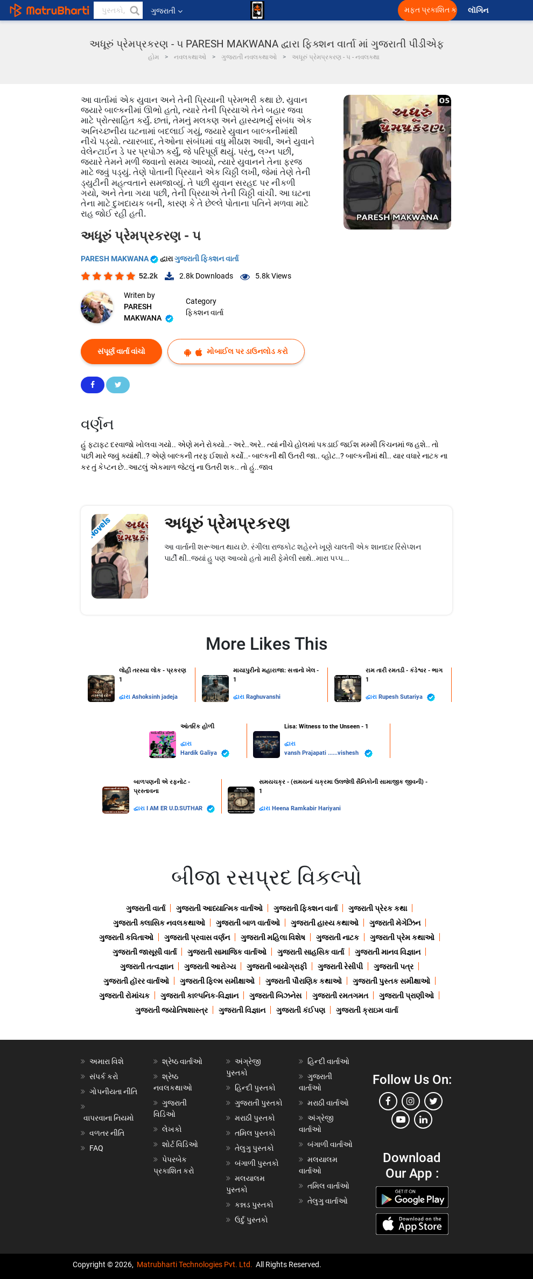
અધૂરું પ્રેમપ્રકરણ (227, 523)
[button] (134, 10)
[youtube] (400, 1119)
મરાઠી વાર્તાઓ (328, 1103)
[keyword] (118, 10)
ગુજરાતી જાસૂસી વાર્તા (145, 952)
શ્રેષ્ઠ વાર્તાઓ (182, 1061)
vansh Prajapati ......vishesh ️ (328, 753)
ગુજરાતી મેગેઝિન (394, 923)
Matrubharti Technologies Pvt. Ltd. (195, 1264)
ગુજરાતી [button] (167, 10)
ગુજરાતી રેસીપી (340, 966)
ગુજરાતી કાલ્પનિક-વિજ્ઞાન (199, 995)
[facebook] (388, 1101)
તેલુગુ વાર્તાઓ (327, 1201)
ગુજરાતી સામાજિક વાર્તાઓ (226, 952)
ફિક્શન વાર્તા (204, 312)
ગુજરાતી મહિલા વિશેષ (273, 937)
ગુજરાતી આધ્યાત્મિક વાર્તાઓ (219, 908)
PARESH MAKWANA (120, 258)
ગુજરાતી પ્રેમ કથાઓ (402, 937)
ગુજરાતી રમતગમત (340, 995)
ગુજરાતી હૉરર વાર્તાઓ (136, 981)
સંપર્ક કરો (103, 1076)
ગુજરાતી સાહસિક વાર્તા (310, 952)
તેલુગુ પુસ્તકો (254, 1148)
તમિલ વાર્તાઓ (328, 1185)
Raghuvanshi (263, 696)
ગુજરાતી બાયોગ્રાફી (277, 966)
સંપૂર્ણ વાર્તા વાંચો (121, 351)
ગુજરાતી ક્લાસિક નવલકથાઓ (159, 923)
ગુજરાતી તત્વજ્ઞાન (146, 966)
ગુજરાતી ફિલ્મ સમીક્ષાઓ (217, 981)
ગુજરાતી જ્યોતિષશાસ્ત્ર (171, 1010)
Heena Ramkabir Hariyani (306, 808)
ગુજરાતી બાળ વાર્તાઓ (248, 923)
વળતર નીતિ (106, 1133)
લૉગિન (479, 10)
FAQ (96, 1148)
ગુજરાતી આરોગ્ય (210, 966)
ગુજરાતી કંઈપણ (300, 1010)
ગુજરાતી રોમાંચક (124, 995)
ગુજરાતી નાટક (337, 937)
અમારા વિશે (106, 1061)
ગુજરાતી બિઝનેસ (275, 995)
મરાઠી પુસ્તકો (255, 1118)
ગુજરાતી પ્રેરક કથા (377, 908)
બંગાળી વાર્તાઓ (330, 1144)
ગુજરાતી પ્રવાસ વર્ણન (197, 937)
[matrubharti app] (257, 10)
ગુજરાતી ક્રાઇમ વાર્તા (367, 1010)
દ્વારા (125, 696)
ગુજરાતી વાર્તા (145, 908)
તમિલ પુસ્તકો (255, 1133)
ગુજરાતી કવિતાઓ (126, 937)
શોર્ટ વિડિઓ (180, 1144)
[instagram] (411, 1101)
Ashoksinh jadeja (155, 696)
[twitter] (433, 1101)
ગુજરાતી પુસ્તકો (259, 1103)
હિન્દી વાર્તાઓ (328, 1061)
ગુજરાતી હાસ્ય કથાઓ (325, 923)
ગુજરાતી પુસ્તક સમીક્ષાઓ (391, 981)
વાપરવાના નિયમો (109, 1118)
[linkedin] (423, 1119)
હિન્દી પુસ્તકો (255, 1087)
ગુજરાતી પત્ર (393, 966)
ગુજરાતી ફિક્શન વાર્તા (206, 258)
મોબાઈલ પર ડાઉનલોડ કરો (236, 351)
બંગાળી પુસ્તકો (257, 1163)
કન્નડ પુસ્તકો (254, 1204)
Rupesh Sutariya (406, 697)
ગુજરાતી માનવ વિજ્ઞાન (387, 952)
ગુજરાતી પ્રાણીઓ (406, 995)
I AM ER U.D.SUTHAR (180, 809)
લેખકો (172, 1129)
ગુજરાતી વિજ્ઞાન (242, 1010)
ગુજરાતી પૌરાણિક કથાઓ (303, 981)
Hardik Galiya (204, 753)
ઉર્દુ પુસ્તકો (251, 1219)
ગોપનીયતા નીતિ (113, 1091)
